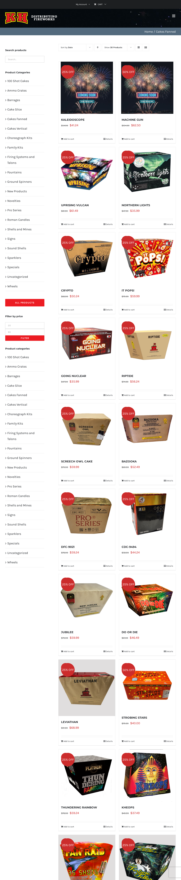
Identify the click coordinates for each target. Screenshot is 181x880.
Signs (11, 239)
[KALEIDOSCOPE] (86, 88)
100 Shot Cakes (18, 81)
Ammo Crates (17, 90)
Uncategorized (17, 277)
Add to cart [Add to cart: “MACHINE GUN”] (129, 139)
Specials (13, 267)
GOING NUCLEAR (73, 376)
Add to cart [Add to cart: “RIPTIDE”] (129, 395)
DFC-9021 (67, 547)
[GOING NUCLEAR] (86, 344)
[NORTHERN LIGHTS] (147, 173)
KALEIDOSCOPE (73, 119)
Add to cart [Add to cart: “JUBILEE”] (69, 651)
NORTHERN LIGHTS (136, 205)
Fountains (14, 172)
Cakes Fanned (17, 119)
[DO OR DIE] (147, 600)
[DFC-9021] (86, 515)
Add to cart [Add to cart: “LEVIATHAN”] (69, 741)
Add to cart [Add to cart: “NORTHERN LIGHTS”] (129, 224)
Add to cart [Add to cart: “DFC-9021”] (69, 566)
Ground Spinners (19, 182)
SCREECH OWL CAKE (77, 461)
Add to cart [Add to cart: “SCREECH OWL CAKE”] (69, 480)
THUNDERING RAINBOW (79, 807)
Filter (25, 338)
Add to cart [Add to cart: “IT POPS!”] (129, 310)
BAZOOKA (129, 461)
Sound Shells (16, 248)
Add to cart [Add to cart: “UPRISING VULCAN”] (69, 224)
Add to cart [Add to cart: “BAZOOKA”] (129, 480)
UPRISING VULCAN (75, 205)
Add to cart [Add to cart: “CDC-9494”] (129, 566)
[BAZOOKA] (147, 429)
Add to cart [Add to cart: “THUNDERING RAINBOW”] (69, 826)
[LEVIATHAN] (86, 688)
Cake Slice (14, 109)
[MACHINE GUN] (147, 88)
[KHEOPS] (147, 775)
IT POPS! (128, 290)
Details (109, 139)
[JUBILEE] (86, 600)
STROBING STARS (134, 717)
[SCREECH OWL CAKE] (86, 429)
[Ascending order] (97, 47)
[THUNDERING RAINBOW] (86, 775)
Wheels (12, 286)
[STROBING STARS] (147, 686)
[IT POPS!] (147, 258)
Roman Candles (18, 220)
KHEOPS (128, 807)
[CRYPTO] (86, 258)
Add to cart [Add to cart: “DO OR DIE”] (129, 651)
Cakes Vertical (17, 128)
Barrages (13, 100)
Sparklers (14, 258)
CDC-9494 (129, 547)
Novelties (13, 201)
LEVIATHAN (69, 722)
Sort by (67, 47)
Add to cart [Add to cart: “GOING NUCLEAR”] (69, 395)
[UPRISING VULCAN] (86, 173)
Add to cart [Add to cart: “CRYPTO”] (69, 310)
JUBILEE (67, 632)
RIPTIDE (127, 376)
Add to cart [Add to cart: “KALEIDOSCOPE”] (69, 139)
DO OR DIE (130, 632)
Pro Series (14, 210)
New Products (17, 191)
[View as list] (145, 47)
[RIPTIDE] (147, 344)
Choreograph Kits (19, 138)
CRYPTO (67, 290)
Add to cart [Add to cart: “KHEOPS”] (129, 826)
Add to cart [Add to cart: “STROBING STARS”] (129, 741)
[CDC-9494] (147, 515)
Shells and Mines (19, 229)
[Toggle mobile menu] (174, 16)
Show (113, 47)
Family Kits (15, 147)
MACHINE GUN (132, 119)
